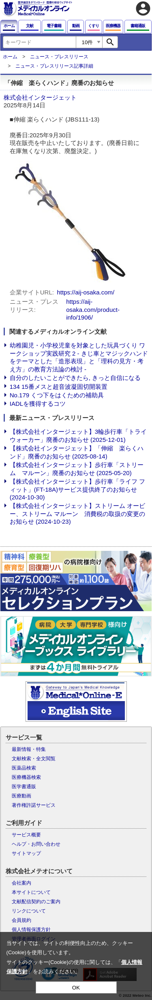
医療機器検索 (26, 777)
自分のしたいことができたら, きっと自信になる (75, 377)
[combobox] (39, 42)
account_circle (143, 8)
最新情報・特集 (29, 749)
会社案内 (21, 883)
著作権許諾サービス (34, 805)
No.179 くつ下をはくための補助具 (57, 395)
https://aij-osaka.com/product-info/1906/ (93, 309)
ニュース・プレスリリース (59, 57)
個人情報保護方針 (31, 929)
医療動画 (21, 796)
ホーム (10, 57)
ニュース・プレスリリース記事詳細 (54, 66)
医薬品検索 (24, 768)
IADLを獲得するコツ (38, 403)
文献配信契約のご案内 (36, 901)
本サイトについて (31, 892)
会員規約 (21, 920)
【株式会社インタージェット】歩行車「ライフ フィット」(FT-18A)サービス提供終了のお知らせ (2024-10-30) (77, 489)
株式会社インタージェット (40, 97)
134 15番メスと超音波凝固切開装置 (58, 386)
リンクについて (29, 911)
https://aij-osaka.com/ (85, 292)
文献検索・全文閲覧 (34, 758)
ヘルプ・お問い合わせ (36, 844)
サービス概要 (26, 835)
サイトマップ (26, 853)
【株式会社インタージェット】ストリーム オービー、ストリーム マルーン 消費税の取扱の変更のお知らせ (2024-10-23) (77, 513)
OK (76, 988)
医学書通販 (24, 786)
